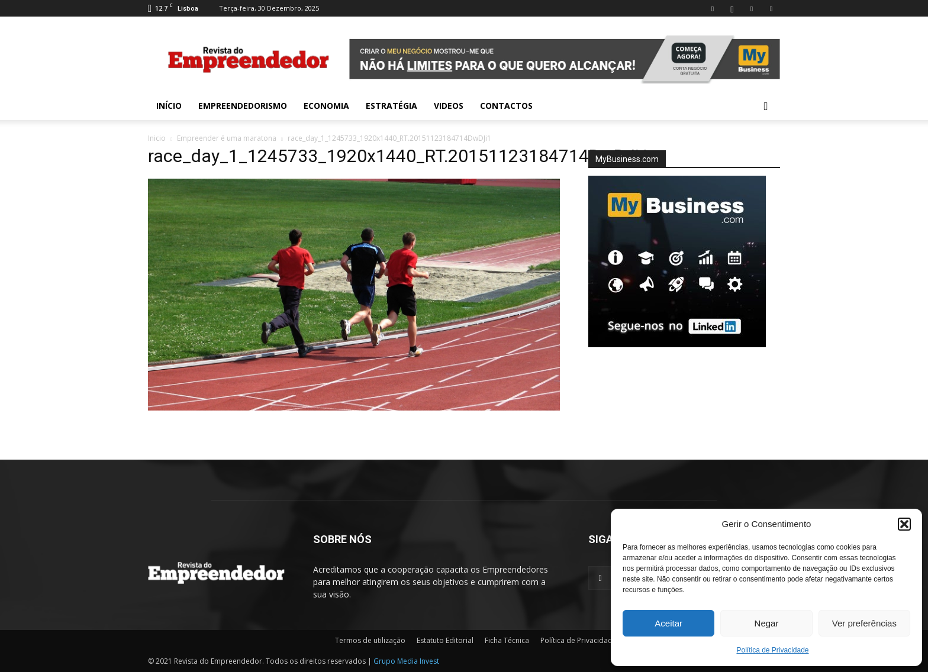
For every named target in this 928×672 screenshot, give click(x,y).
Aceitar (668, 623)
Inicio (157, 138)
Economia (326, 105)
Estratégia (391, 105)
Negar (767, 623)
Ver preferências (864, 623)
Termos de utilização (370, 640)
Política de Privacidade (772, 650)
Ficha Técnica (507, 640)
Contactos (506, 105)
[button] (904, 524)
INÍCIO (169, 105)
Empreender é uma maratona (226, 138)
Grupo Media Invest (406, 661)
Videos (448, 105)
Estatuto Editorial (445, 640)
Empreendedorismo (242, 105)
